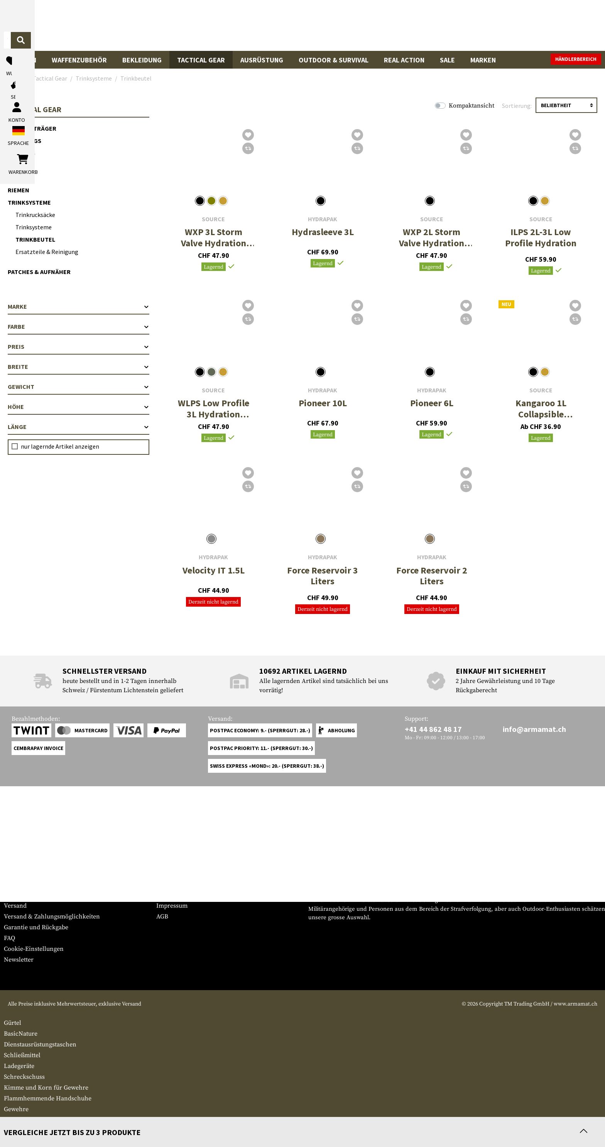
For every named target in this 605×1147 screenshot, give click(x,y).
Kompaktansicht (471, 105)
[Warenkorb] (556, 25)
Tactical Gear (201, 60)
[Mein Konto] (494, 25)
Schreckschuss (24, 1077)
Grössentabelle (24, 884)
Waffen (24, 60)
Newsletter (19, 960)
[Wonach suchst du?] (275, 24)
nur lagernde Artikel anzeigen (60, 446)
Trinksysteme (29, 202)
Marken (483, 60)
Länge (78, 427)
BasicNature (20, 1034)
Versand (15, 906)
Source (213, 219)
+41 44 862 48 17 (433, 729)
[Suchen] (384, 25)
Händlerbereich (576, 59)
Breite (78, 366)
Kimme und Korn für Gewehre (46, 1088)
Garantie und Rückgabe (36, 927)
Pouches (21, 153)
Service (18, 869)
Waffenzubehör (79, 60)
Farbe (78, 326)
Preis (78, 346)
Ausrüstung (261, 60)
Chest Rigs (24, 141)
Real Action (404, 60)
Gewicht (78, 386)
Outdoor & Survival (333, 60)
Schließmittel (22, 1055)
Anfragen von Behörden (189, 895)
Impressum (172, 906)
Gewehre (16, 1109)
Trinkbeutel (35, 239)
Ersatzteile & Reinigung (46, 252)
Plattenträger (32, 128)
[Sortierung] (566, 105)
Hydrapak (322, 219)
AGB (162, 916)
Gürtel (19, 178)
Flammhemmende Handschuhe (47, 1098)
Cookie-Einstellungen (34, 949)
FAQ (9, 938)
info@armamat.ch (534, 729)
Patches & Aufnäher (39, 272)
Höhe (78, 406)
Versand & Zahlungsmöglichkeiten (52, 916)
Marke (78, 306)
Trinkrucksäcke (35, 215)
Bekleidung (142, 60)
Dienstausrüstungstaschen (40, 1044)
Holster (21, 165)
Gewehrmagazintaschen (37, 1120)
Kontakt (15, 895)
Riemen (18, 190)
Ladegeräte (19, 1066)
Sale (447, 60)
